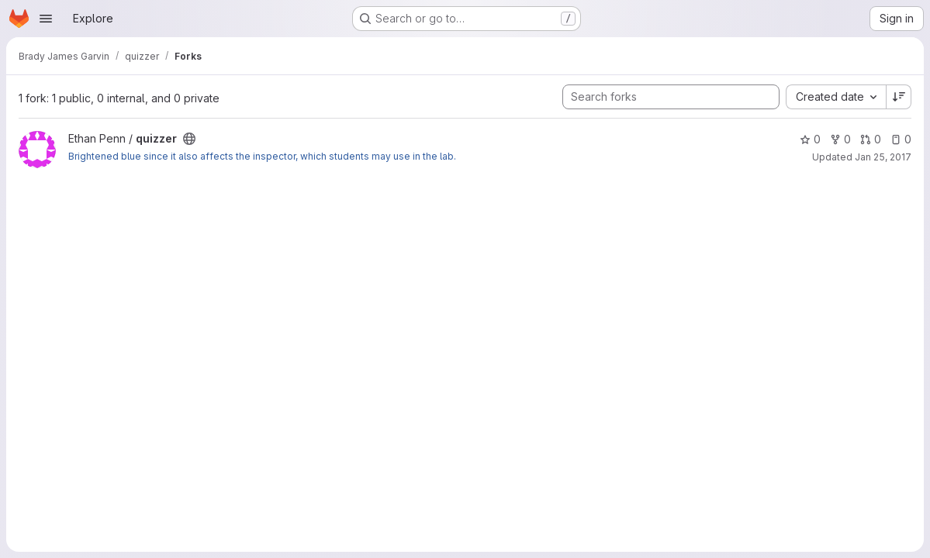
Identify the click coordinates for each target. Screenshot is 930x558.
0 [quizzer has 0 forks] (840, 139)
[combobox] (836, 96)
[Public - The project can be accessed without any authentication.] (189, 139)
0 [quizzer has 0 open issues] (900, 139)
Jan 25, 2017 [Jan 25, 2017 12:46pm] (883, 157)
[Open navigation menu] (45, 18)
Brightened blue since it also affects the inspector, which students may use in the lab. (262, 156)
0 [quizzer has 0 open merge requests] (870, 139)
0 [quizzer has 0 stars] (810, 139)
